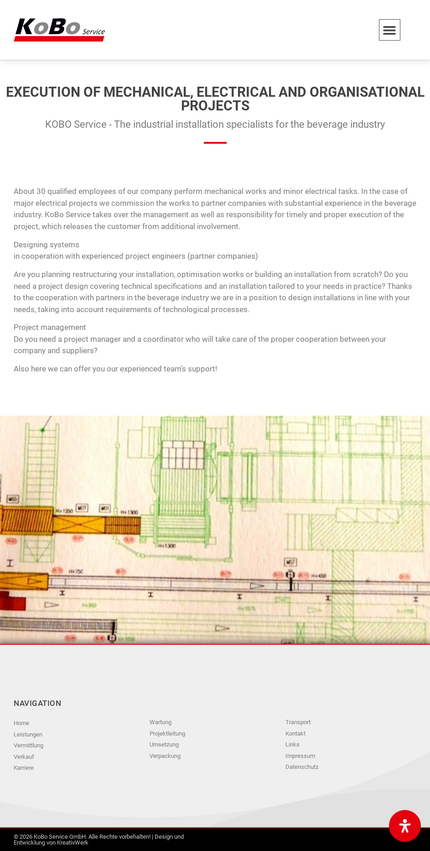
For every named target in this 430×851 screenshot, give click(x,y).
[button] (389, 30)
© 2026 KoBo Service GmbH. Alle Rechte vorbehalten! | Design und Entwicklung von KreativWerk (99, 839)
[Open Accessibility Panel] (405, 826)
